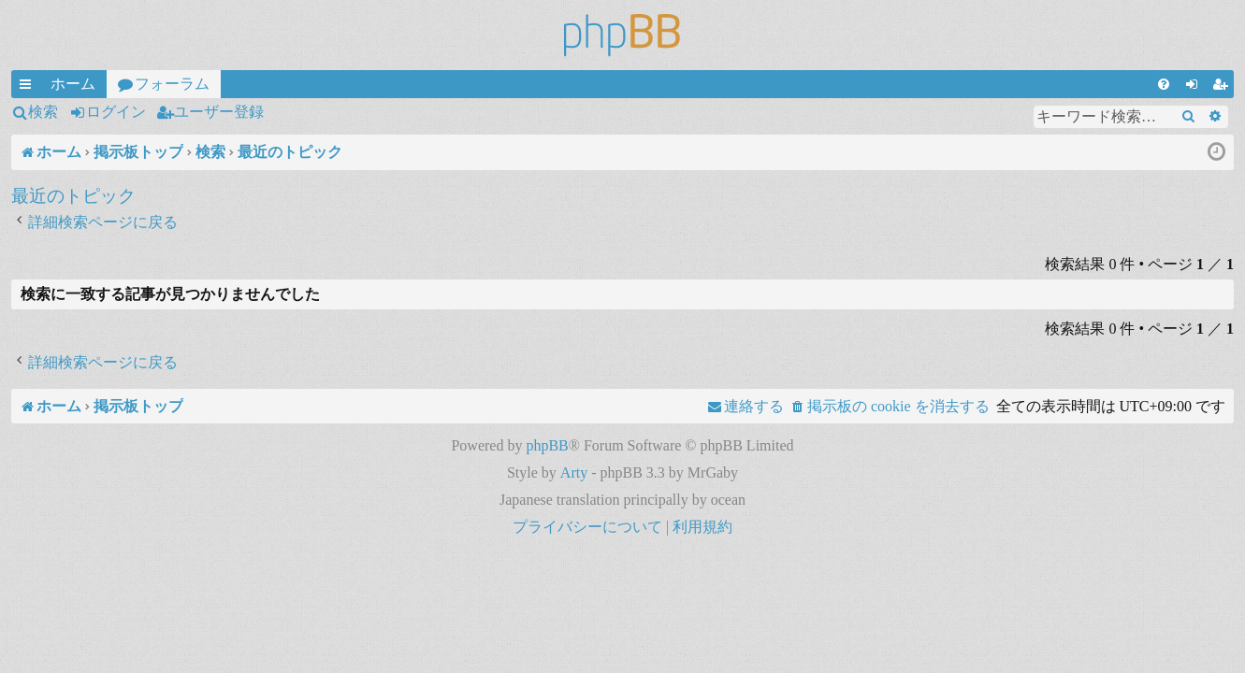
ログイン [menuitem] (1195, 87)
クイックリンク (29, 87)
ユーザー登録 (219, 112)
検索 (43, 112)
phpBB (547, 445)
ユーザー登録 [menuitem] (1223, 87)
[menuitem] (1164, 84)
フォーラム (172, 84)
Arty (573, 472)
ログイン (116, 112)
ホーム (73, 84)
